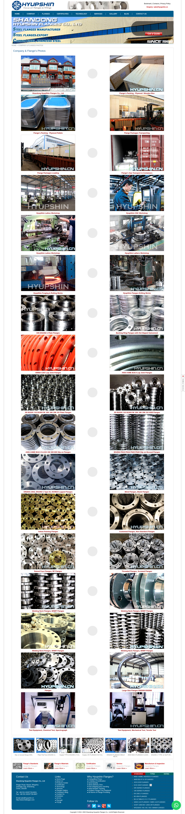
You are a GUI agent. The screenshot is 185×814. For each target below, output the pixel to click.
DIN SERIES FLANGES (142, 788)
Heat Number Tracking (97, 788)
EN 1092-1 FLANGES (141, 793)
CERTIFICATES (62, 14)
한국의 (58, 798)
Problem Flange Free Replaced (100, 790)
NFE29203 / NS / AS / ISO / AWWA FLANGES (149, 807)
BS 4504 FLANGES (140, 796)
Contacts (156, 4)
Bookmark (147, 4)
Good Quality (93, 783)
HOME (17, 14)
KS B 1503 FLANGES (141, 785)
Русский (59, 800)
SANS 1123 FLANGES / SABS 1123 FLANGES (149, 802)
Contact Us (60, 794)
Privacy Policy (165, 4)
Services (59, 788)
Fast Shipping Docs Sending (99, 787)
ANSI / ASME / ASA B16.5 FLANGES (146, 776)
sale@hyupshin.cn (27, 798)
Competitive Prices (95, 779)
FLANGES (46, 14)
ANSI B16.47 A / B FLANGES (143, 779)
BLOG (126, 14)
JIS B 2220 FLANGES (141, 782)
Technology (60, 787)
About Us (59, 781)
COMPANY (31, 14)
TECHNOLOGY (81, 14)
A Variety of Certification (97, 781)
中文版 (58, 802)
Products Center (62, 783)
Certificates (60, 785)
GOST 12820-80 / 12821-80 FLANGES (147, 805)
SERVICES (98, 14)
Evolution (59, 796)
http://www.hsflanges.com (25, 800)
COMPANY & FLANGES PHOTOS (30, 45)
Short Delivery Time (96, 785)
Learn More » (28, 768)
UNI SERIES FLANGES (142, 791)
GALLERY (113, 14)
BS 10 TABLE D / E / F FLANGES (145, 799)
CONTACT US (141, 14)
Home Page (60, 779)
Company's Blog (62, 792)
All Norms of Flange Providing (99, 792)
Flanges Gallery (62, 790)
